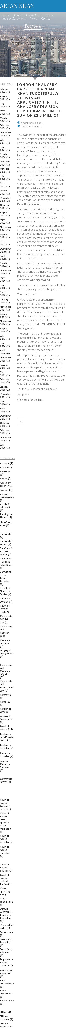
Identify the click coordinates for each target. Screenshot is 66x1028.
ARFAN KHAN (17, 5)
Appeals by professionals (7, 496)
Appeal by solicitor (5, 484)
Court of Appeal (4, 728)
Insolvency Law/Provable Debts (7, 737)
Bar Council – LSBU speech (6, 551)
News (33, 18)
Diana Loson (6, 932)
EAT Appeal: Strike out (6, 972)
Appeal (3, 478)
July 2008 (3, 446)
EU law (3, 1012)
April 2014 (3, 410)
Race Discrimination (7, 982)
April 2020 (3, 257)
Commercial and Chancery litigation (6, 670)
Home (6, 15)
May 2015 (3, 374)
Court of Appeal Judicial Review (4, 879)
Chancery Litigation (5, 642)
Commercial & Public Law (6, 619)
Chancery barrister (5, 755)
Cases (49, 15)
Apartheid (5, 471)
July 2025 (3, 105)
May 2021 (3, 243)
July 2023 (3, 178)
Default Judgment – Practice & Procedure (6, 913)
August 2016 (4, 330)
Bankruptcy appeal (6, 543)
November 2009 (5, 439)
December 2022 (5, 199)
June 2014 (3, 403)
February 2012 (5, 432)
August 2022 (4, 214)
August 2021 (4, 236)
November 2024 (5, 134)
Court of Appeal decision (4, 867)
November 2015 (5, 359)
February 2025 (5, 127)
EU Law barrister (4, 1018)
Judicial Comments (14, 18)
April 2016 (3, 352)
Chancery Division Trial (5, 608)
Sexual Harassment (6, 992)
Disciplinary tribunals (6, 951)
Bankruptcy (6, 534)
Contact (46, 18)
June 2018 (3, 287)
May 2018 (3, 294)
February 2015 (5, 381)
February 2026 (5, 90)
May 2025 (3, 112)
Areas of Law (34, 15)
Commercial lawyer (6, 780)
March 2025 (3, 120)
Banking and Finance (6, 516)
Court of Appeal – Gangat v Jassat (5, 804)
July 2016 (3, 337)
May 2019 (3, 279)
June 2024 (3, 149)
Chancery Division (5, 600)
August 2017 (4, 316)
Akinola (4, 467)
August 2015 (4, 366)
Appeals (4, 490)
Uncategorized (31, 126)
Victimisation (7, 1000)
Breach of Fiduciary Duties (5, 591)
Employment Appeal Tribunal (6, 962)
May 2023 (3, 185)
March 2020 (3, 265)
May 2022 (3, 221)
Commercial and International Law (7, 686)
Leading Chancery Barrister (5, 763)
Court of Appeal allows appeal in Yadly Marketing (5, 821)
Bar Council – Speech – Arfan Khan (6, 561)
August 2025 (4, 98)
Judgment (23, 394)
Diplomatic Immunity (6, 941)
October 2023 (4, 170)
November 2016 (5, 323)
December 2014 (5, 395)
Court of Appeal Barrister (4, 849)
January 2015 (4, 388)
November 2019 (5, 272)
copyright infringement (6, 652)
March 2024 (3, 156)
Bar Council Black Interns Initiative (6, 576)
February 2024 (5, 163)
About (17, 15)
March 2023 (3, 192)
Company (5, 701)
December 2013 (5, 417)
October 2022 (4, 207)
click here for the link (29, 399)
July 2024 (3, 141)
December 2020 (5, 250)
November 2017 (5, 308)
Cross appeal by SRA (5, 891)
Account (4, 463)
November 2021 (5, 228)
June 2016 (3, 345)
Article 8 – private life (5, 506)
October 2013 (4, 424)
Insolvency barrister (5, 747)
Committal (5, 694)
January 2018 (4, 301)
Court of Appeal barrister (4, 838)
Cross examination (6, 900)
